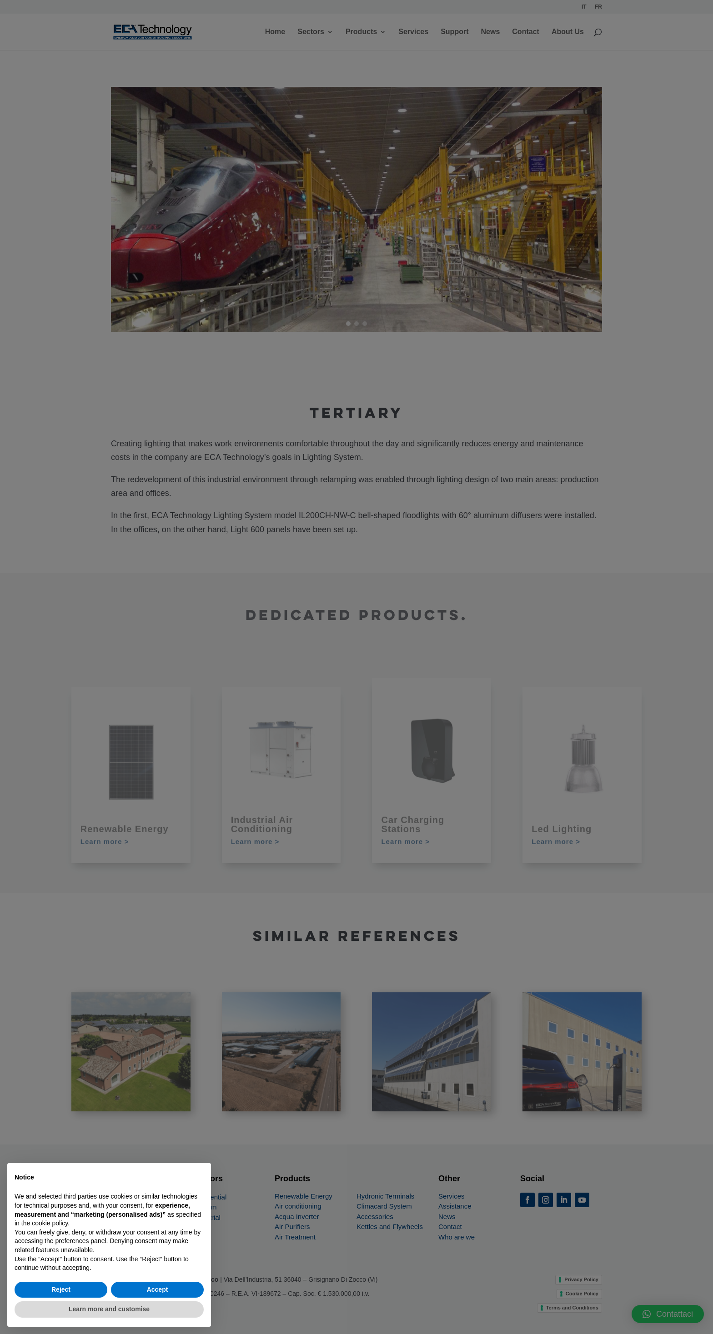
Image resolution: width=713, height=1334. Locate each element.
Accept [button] (157, 1289)
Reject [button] (60, 1289)
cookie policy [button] (50, 1223)
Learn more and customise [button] (109, 1309)
